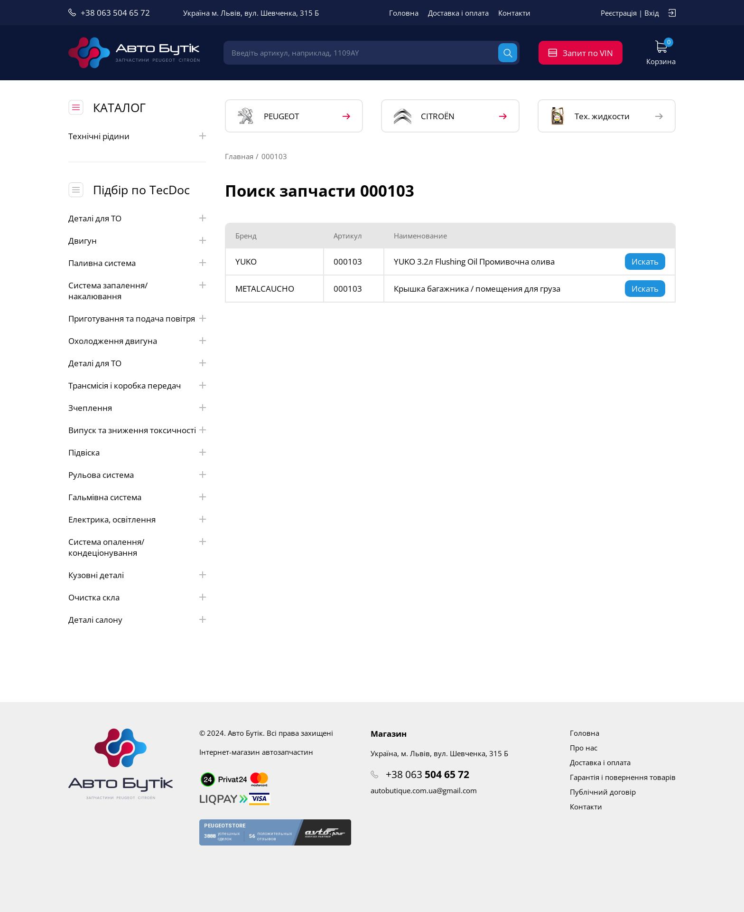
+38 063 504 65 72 (115, 12)
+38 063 (427, 774)
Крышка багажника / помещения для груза (477, 288)
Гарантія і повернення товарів (623, 777)
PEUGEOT (268, 116)
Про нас (583, 747)
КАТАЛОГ (119, 107)
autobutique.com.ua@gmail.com (424, 790)
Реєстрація (619, 13)
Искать (645, 261)
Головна (403, 13)
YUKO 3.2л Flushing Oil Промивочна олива (474, 261)
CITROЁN (424, 116)
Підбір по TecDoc (141, 189)
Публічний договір (603, 792)
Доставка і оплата (458, 13)
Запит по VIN (588, 53)
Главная (239, 156)
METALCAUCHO (264, 288)
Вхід (651, 13)
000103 (348, 261)
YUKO (246, 261)
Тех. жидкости (590, 115)
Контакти (514, 13)
